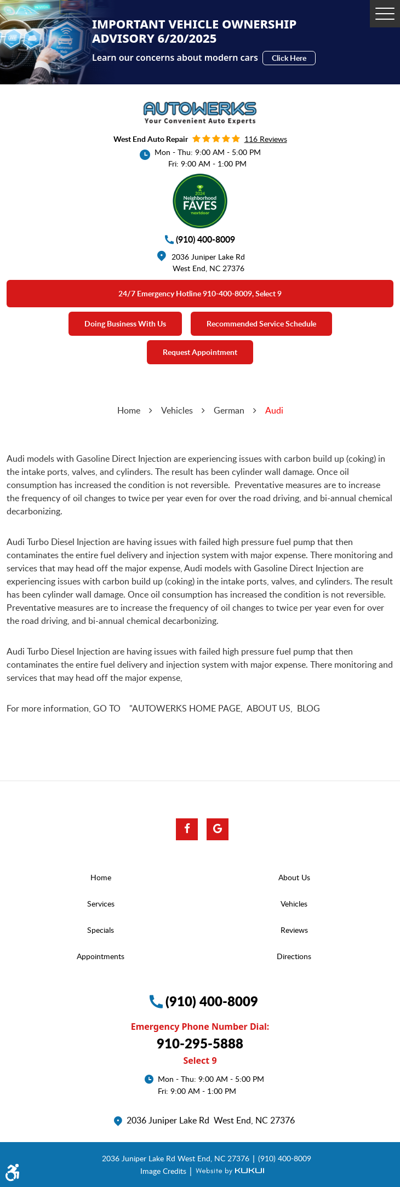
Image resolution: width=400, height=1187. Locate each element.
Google (217, 829)
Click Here (289, 58)
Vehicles (177, 410)
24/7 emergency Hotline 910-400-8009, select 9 (200, 293)
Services (101, 903)
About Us (294, 877)
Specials (100, 930)
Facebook (187, 829)
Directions (294, 956)
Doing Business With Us (125, 323)
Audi (274, 410)
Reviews (294, 930)
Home (128, 410)
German (229, 410)
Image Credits (164, 1170)
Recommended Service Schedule (261, 323)
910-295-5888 (200, 1043)
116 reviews (265, 138)
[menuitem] (103, 877)
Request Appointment (200, 352)
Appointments (100, 956)
